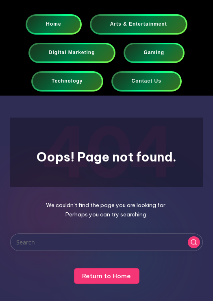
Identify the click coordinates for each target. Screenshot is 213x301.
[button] (194, 242)
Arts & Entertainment (138, 24)
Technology (67, 81)
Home (53, 24)
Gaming (154, 52)
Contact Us (146, 81)
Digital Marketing (72, 52)
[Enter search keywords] (106, 242)
